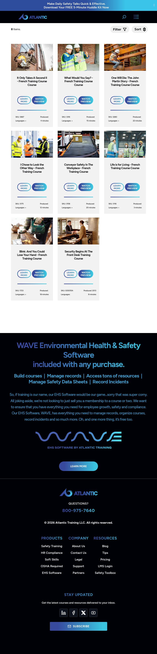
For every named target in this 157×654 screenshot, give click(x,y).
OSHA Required (52, 566)
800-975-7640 (78, 510)
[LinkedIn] (63, 613)
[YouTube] (93, 613)
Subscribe (78, 626)
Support (78, 566)
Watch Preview (39, 100)
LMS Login (105, 566)
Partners (78, 573)
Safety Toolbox (105, 573)
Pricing (105, 559)
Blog (105, 546)
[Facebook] (73, 613)
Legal (78, 559)
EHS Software (52, 573)
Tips (105, 553)
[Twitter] (83, 613)
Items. (16, 29)
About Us (78, 546)
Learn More (78, 466)
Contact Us (78, 553)
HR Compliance (52, 553)
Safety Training (51, 546)
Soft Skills (52, 559)
